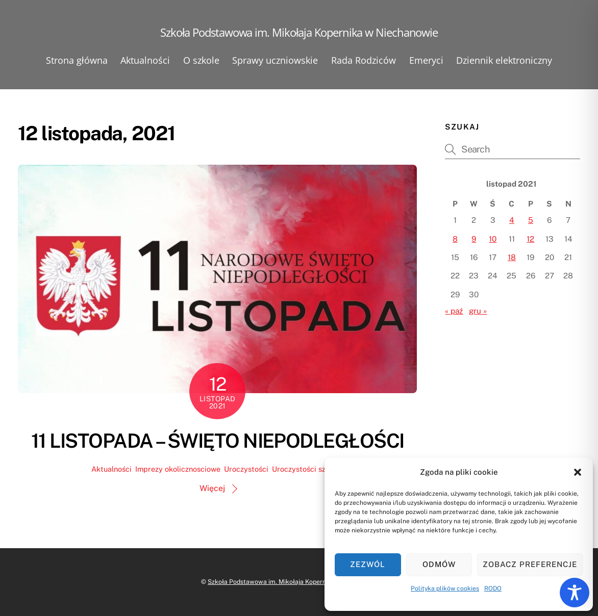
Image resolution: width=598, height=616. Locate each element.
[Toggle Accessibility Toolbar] (574, 592)
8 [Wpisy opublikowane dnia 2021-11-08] (455, 239)
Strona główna (77, 60)
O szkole (201, 60)
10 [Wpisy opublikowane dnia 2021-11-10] (492, 239)
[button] (577, 472)
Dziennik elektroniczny (504, 60)
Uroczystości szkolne (308, 469)
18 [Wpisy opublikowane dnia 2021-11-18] (512, 257)
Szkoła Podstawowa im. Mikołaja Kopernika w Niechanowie (294, 581)
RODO (493, 588)
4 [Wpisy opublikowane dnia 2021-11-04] (511, 220)
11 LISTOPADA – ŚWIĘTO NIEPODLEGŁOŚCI (217, 440)
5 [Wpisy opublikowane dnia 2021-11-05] (530, 220)
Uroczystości (246, 469)
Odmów (439, 564)
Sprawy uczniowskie (275, 60)
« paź (454, 310)
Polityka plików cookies (445, 588)
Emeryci (426, 60)
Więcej (212, 488)
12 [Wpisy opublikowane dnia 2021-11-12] (530, 239)
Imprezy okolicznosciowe (177, 469)
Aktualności (145, 60)
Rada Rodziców (363, 60)
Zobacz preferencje (530, 564)
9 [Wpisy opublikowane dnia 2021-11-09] (473, 239)
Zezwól (367, 564)
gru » (478, 310)
